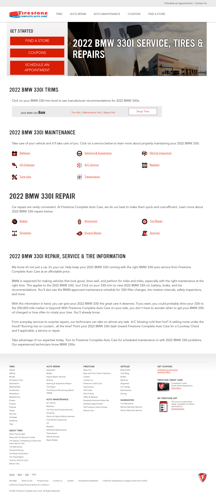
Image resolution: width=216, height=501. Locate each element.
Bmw (20, 475)
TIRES (59, 14)
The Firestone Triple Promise (95, 407)
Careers (86, 377)
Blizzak (12, 377)
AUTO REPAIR (78, 14)
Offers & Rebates (90, 397)
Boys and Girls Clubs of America (97, 374)
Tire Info (75, 112)
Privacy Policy (42, 481)
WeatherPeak (14, 387)
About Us (87, 370)
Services (49, 380)
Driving (123, 394)
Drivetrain (50, 413)
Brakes (49, 374)
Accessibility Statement (88, 481)
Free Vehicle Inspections (56, 420)
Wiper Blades (52, 440)
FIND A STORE (156, 14)
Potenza (12, 407)
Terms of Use (27, 481)
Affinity (12, 374)
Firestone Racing (16, 450)
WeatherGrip (14, 397)
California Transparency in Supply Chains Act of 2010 (125, 481)
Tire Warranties (15, 447)
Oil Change (125, 387)
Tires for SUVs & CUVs (18, 460)
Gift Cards (87, 390)
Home (11, 475)
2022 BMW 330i (33, 113)
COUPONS (134, 14)
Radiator (50, 427)
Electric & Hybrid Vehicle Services (60, 417)
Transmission (51, 433)
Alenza (12, 370)
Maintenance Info (92, 112)
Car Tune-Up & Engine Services (59, 410)
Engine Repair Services (56, 377)
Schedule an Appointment (179, 3)
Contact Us (201, 3)
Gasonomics (88, 387)
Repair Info (109, 112)
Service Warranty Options (131, 411)
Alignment (50, 370)
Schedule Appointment (93, 404)
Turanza (12, 404)
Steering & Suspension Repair (59, 384)
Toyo (11, 424)
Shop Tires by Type (17, 434)
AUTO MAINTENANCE (107, 14)
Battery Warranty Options (131, 407)
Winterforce (14, 394)
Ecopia (12, 401)
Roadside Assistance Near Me (96, 401)
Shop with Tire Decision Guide (22, 438)
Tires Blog (124, 374)
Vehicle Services (53, 437)
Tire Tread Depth (16, 457)
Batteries (50, 406)
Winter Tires (14, 464)
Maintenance (125, 390)
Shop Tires (143, 111)
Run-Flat (12, 414)
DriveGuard (14, 390)
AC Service (51, 403)
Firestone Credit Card (92, 384)
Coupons (37, 53)
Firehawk (13, 417)
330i (27, 475)
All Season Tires (16, 380)
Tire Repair (51, 387)
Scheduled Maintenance (56, 430)
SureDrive (13, 421)
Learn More (176, 388)
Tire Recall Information (18, 454)
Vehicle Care (88, 411)
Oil (47, 423)
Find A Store (37, 41)
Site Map (13, 481)
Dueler (12, 411)
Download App (177, 409)
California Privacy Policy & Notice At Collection (29, 485)
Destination (14, 384)
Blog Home (125, 370)
